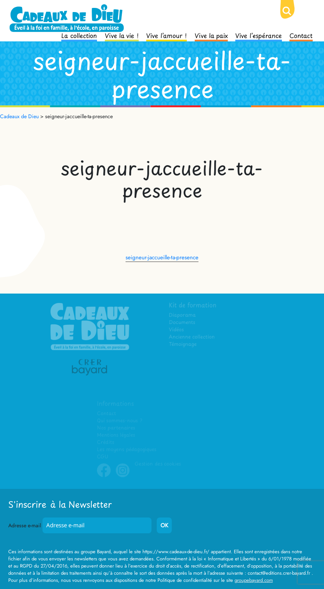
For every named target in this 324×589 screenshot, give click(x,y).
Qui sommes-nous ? (119, 421)
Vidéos (177, 330)
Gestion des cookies (158, 463)
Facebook (104, 475)
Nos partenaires (116, 428)
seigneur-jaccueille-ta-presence (162, 257)
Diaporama (183, 316)
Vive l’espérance (258, 35)
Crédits (105, 442)
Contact (301, 35)
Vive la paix (211, 35)
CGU (103, 456)
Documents (182, 323)
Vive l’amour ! (166, 35)
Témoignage (183, 345)
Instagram (123, 475)
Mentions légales (116, 435)
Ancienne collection (192, 337)
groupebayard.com (254, 580)
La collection (79, 35)
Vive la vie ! (122, 35)
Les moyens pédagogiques (126, 449)
